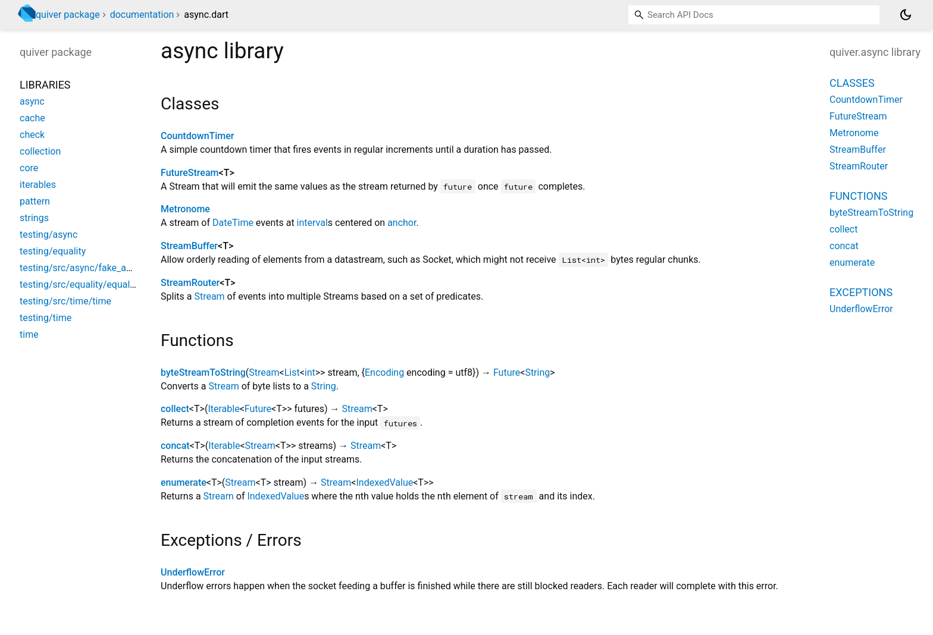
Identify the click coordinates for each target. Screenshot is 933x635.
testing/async (48, 234)
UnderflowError (193, 572)
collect (175, 408)
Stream (209, 296)
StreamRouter (190, 282)
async (32, 101)
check (32, 134)
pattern (35, 201)
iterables (38, 184)
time (29, 334)
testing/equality (53, 251)
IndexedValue (384, 482)
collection (40, 151)
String (537, 372)
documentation (142, 14)
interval (312, 222)
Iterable (223, 408)
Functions (858, 196)
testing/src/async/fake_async (83, 268)
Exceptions (861, 292)
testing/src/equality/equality (80, 284)
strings (34, 218)
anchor (401, 222)
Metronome (185, 209)
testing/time (45, 317)
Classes (852, 83)
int (310, 372)
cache (32, 118)
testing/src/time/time (65, 301)
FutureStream (190, 172)
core (29, 168)
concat (175, 445)
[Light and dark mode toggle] (905, 14)
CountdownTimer (197, 136)
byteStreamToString (203, 372)
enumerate (183, 482)
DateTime (232, 222)
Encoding (384, 372)
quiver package (68, 14)
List (292, 372)
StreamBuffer (189, 246)
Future (506, 372)
